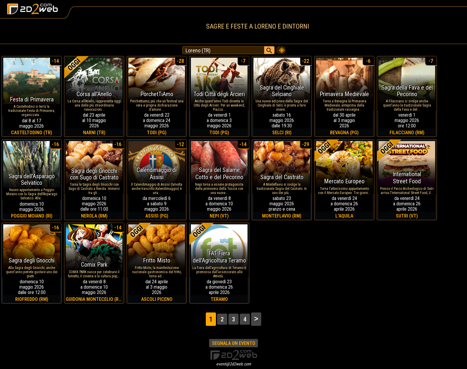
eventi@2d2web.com (233, 364)
